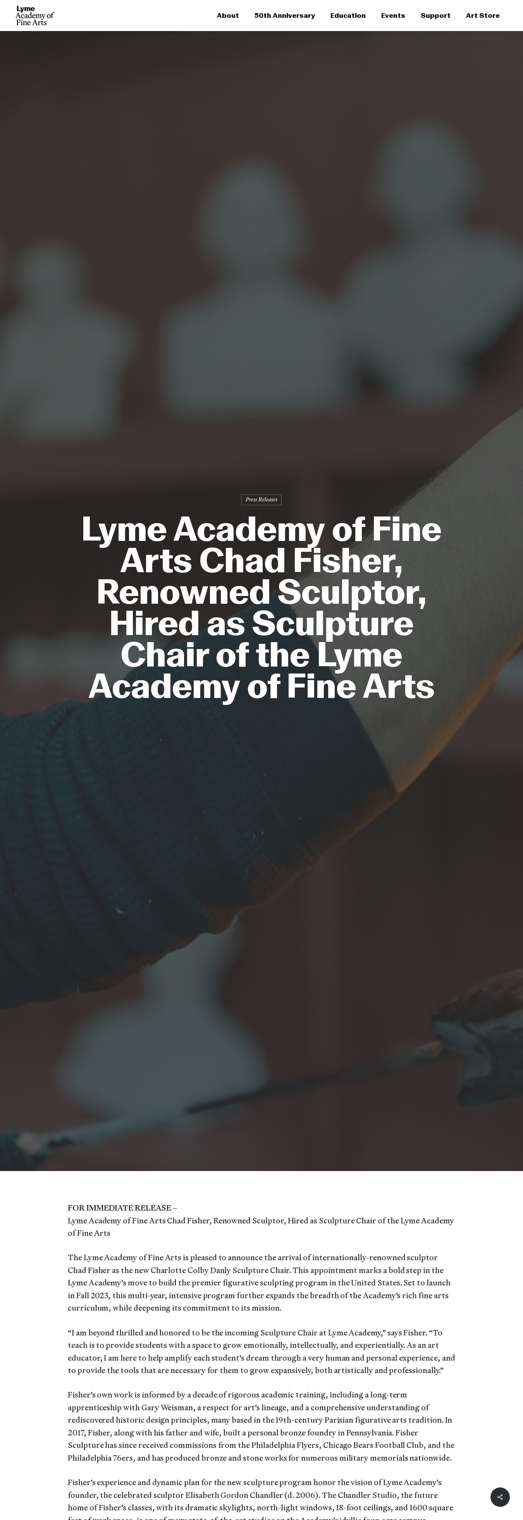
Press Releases (261, 500)
